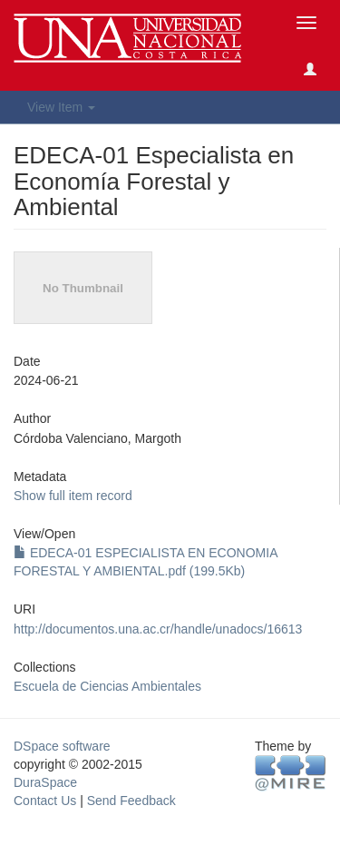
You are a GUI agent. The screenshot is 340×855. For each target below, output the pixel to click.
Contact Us (45, 800)
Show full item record (73, 495)
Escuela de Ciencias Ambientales (107, 686)
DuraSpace (45, 782)
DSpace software (62, 746)
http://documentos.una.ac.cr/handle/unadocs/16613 (158, 629)
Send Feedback (131, 800)
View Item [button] (61, 107)
